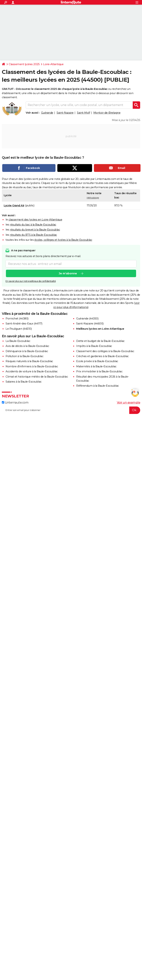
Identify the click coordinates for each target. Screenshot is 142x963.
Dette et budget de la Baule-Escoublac (100, 341)
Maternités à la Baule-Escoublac (96, 366)
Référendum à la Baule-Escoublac (97, 385)
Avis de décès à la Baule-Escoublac (27, 346)
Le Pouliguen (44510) (19, 328)
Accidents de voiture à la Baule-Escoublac (32, 371)
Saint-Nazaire (65, 112)
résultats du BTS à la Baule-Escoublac (33, 234)
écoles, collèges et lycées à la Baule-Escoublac (63, 239)
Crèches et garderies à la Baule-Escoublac (102, 356)
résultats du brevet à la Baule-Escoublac (35, 229)
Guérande (47, 112)
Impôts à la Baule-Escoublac (94, 346)
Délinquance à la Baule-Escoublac (27, 351)
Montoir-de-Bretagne (107, 112)
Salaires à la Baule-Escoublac (24, 381)
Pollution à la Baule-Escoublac (24, 356)
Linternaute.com (15, 402)
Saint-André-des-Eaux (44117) (24, 323)
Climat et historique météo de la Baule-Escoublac (37, 376)
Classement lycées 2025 (24, 64)
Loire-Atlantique (53, 64)
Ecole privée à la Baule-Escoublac (97, 361)
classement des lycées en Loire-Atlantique (35, 219)
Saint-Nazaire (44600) (90, 323)
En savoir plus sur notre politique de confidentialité (31, 281)
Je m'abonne (68, 273)
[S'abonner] (71, 410)
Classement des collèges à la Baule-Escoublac (105, 351)
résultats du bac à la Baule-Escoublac (33, 224)
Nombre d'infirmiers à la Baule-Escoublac (32, 366)
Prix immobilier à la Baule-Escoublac (99, 371)
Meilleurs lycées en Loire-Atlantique (100, 328)
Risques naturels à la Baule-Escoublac (29, 361)
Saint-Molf (83, 112)
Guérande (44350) (87, 318)
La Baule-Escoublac (18, 341)
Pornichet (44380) (17, 318)
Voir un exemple (128, 402)
